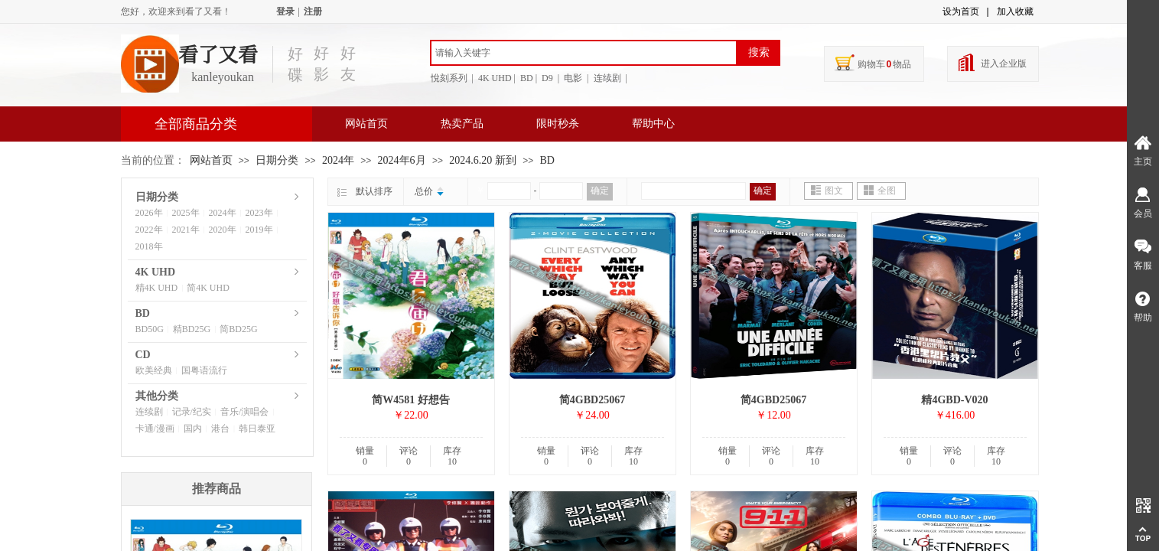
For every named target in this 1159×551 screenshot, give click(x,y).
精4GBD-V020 (954, 400)
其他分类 (156, 396)
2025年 (186, 212)
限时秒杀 (557, 123)
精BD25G (191, 329)
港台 (220, 428)
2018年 (149, 246)
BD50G (149, 329)
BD (547, 160)
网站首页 (366, 123)
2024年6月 (402, 160)
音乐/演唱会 (244, 411)
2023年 (259, 212)
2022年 (149, 229)
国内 (193, 428)
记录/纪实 (191, 411)
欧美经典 (153, 370)
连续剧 (149, 411)
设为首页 (961, 11)
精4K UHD (156, 287)
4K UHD (155, 272)
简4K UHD (208, 287)
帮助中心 (653, 123)
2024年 (338, 160)
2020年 (222, 229)
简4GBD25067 (592, 400)
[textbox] (583, 53)
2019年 (259, 229)
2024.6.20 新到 (482, 160)
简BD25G (238, 329)
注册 (313, 11)
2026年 (149, 212)
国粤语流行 (204, 370)
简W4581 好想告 (411, 400)
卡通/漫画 (154, 428)
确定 (600, 190)
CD (143, 354)
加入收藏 (1015, 11)
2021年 (186, 229)
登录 (285, 11)
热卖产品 (462, 123)
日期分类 (277, 160)
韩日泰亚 (257, 428)
